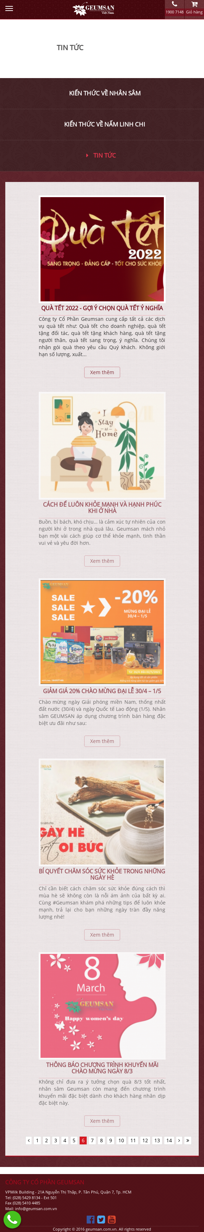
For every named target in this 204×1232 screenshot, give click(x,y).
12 (145, 1140)
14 (169, 1140)
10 (121, 1140)
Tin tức (101, 155)
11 (133, 1140)
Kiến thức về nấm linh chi (104, 124)
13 (157, 1140)
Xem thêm (102, 372)
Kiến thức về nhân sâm (105, 93)
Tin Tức (70, 47)
